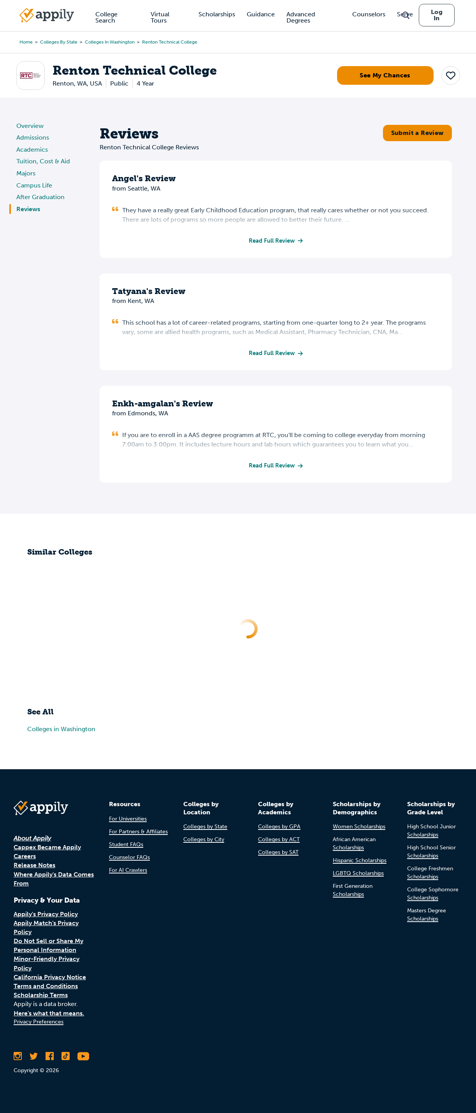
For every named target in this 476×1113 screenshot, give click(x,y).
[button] (450, 75)
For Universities (128, 819)
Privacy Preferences (38, 1021)
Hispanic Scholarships (359, 861)
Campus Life (34, 185)
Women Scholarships (359, 827)
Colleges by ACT (279, 839)
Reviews (28, 209)
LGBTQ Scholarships (358, 873)
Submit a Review (417, 132)
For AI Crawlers (128, 870)
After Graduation (40, 197)
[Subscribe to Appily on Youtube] (83, 1056)
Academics (32, 149)
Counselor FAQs (129, 857)
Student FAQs (126, 844)
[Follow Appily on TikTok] (65, 1056)
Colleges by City (203, 839)
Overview (30, 126)
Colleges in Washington (110, 42)
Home (26, 42)
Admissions (32, 137)
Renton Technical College (169, 42)
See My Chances (385, 75)
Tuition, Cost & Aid (43, 161)
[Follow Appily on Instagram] (18, 1056)
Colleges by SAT (278, 852)
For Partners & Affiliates (138, 831)
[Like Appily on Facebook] (50, 1056)
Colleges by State (58, 42)
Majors (25, 173)
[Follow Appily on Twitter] (34, 1056)
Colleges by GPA (279, 827)
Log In (437, 15)
